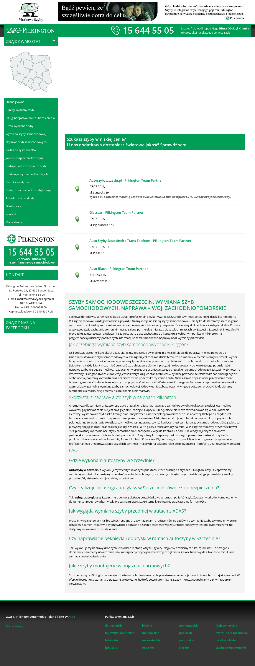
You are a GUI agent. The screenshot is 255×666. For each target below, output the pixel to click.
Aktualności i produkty (20, 198)
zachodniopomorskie (231, 648)
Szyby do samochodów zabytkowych (29, 190)
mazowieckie (151, 640)
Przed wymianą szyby (19, 126)
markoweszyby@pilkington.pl (35, 299)
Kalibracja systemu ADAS (21, 150)
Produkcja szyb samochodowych (27, 174)
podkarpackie (189, 625)
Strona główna (15, 102)
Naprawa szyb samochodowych (26, 142)
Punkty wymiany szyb (20, 110)
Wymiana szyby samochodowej (26, 134)
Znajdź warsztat (23, 41)
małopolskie (150, 633)
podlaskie (186, 633)
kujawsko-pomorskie (119, 633)
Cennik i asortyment (19, 182)
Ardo (71, 617)
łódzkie (147, 625)
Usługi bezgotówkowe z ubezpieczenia (30, 118)
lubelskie (111, 640)
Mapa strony (14, 222)
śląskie (184, 648)
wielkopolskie (226, 640)
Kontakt (11, 214)
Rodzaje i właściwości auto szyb (26, 166)
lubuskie (111, 648)
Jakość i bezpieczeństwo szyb (24, 158)
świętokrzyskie (226, 625)
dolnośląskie (114, 625)
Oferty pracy (14, 206)
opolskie (148, 648)
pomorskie (186, 640)
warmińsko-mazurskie (232, 633)
